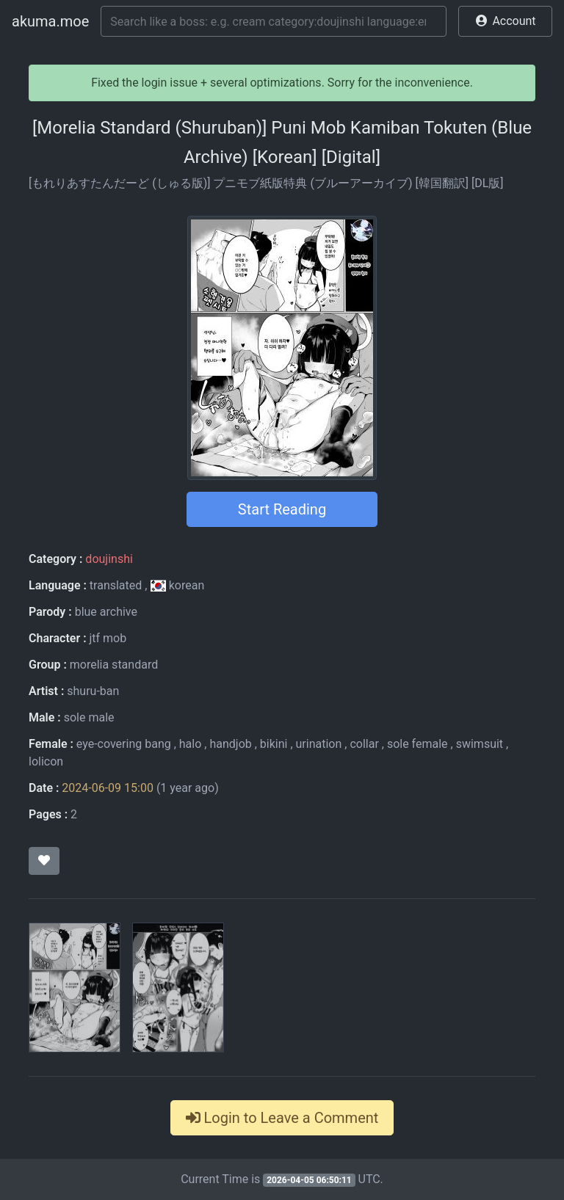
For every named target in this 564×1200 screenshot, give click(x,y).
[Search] (273, 21)
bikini (274, 744)
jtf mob (107, 638)
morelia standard (114, 665)
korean (177, 585)
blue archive (106, 612)
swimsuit (479, 744)
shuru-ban (93, 691)
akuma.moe (50, 21)
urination (319, 744)
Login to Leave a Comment (282, 1118)
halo (190, 744)
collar (364, 744)
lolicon (46, 761)
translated (116, 585)
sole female (417, 744)
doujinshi (108, 559)
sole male (89, 717)
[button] (505, 21)
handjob (230, 744)
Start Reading (282, 509)
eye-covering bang (123, 744)
